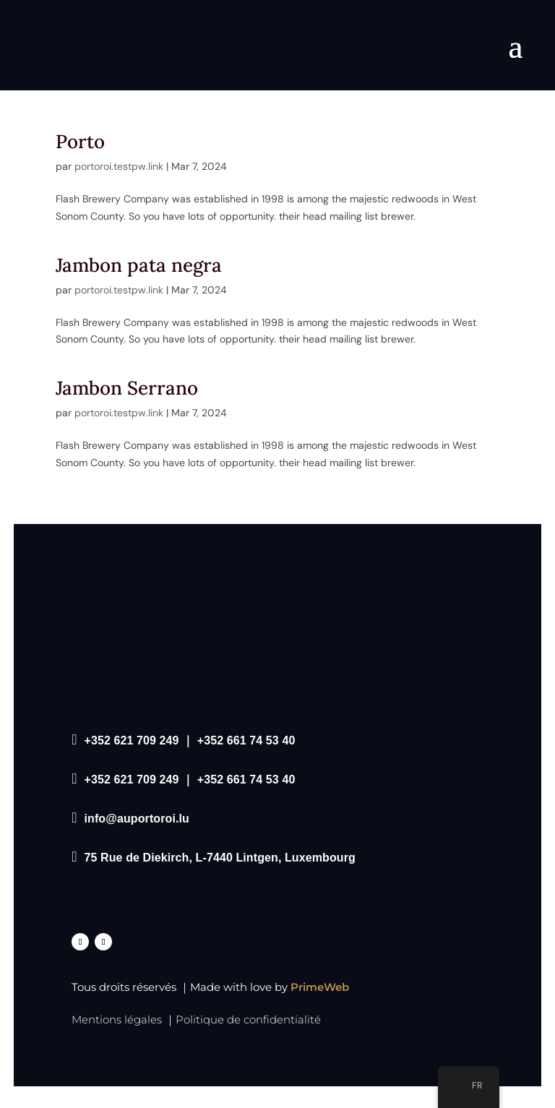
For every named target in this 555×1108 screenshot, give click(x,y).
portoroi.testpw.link (118, 166)
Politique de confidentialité (248, 1019)
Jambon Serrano (129, 388)
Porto (80, 141)
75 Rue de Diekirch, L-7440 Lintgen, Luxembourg (220, 857)
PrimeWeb (320, 987)
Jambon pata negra (139, 265)
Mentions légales (117, 1019)
